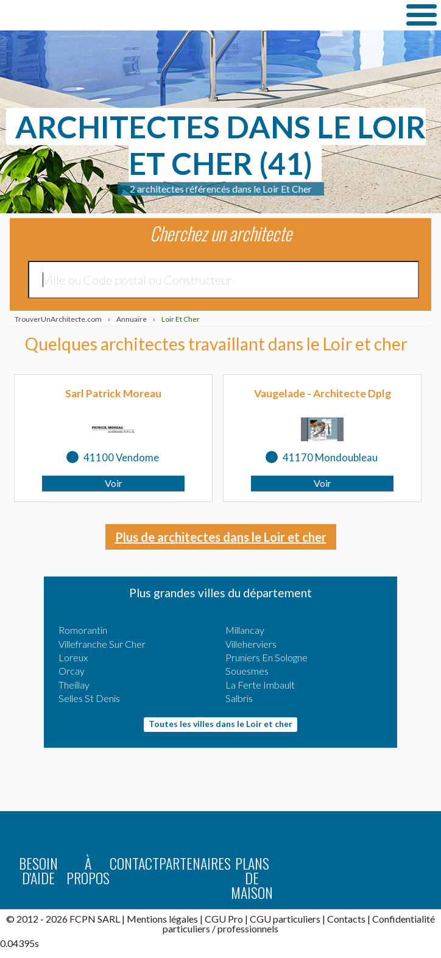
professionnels (247, 928)
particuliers (186, 928)
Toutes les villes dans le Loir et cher (220, 723)
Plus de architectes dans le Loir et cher (220, 537)
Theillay (74, 684)
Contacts (346, 918)
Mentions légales (162, 918)
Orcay (71, 670)
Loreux (73, 657)
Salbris (239, 698)
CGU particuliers (285, 918)
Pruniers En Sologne (266, 657)
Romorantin (82, 630)
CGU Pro (224, 918)
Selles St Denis (89, 698)
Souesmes (247, 670)
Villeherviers (251, 644)
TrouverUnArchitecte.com (122, 15)
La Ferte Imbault (260, 684)
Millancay (244, 630)
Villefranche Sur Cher (102, 644)
